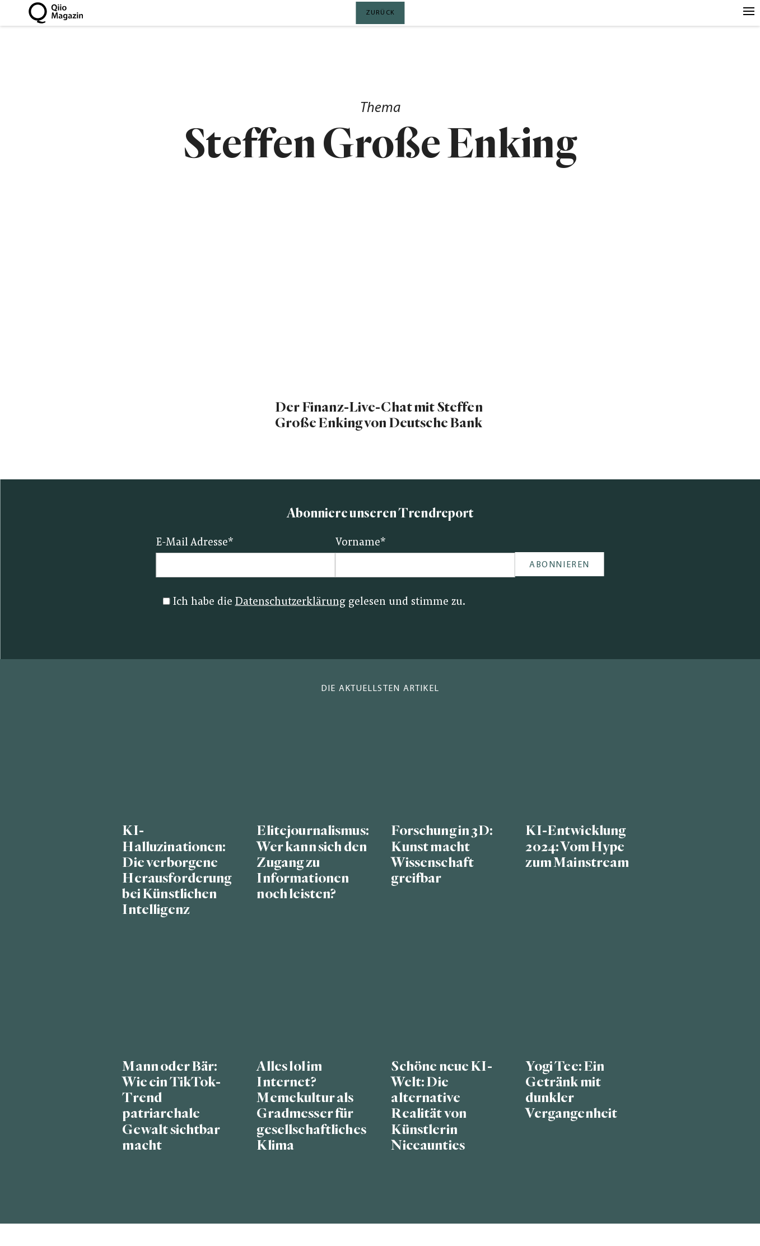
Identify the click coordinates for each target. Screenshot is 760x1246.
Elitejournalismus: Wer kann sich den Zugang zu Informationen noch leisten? (313, 862)
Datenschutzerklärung (290, 602)
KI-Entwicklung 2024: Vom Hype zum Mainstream (577, 846)
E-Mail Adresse (195, 543)
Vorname (360, 543)
